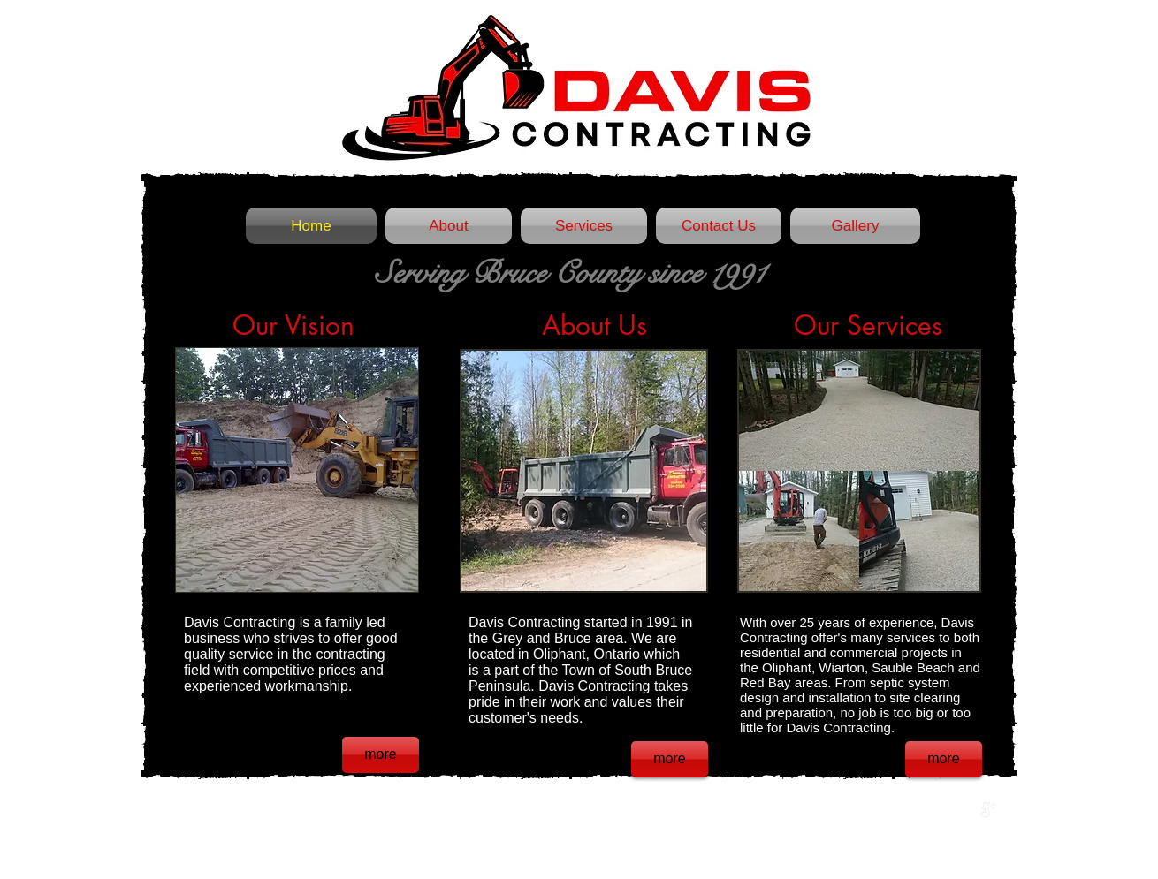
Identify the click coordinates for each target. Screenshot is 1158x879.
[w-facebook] (951, 810)
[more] (380, 755)
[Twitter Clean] (970, 810)
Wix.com (410, 810)
